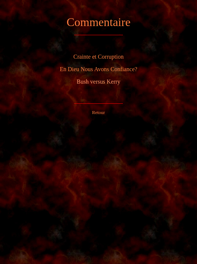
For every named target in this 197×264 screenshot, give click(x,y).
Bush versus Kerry (98, 81)
